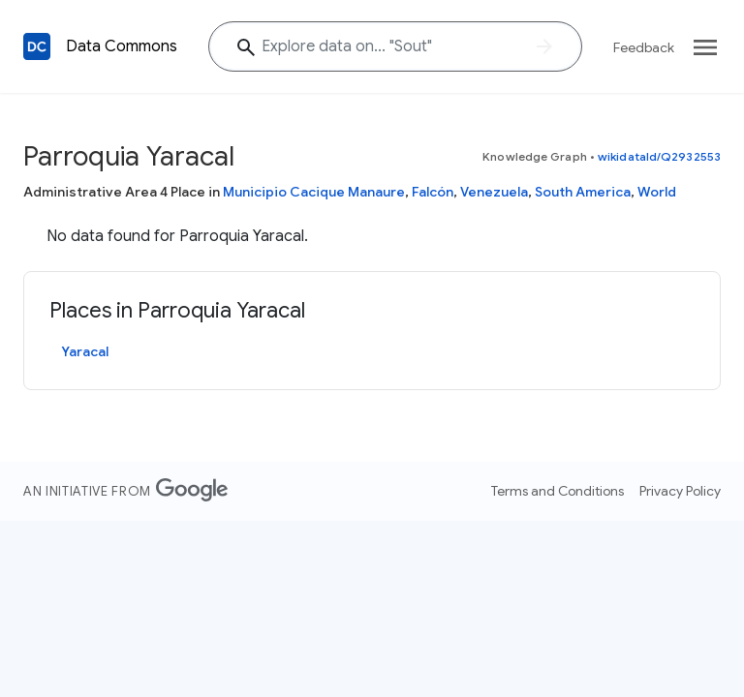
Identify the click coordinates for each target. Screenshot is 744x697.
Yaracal (84, 351)
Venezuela (494, 191)
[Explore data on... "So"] (395, 46)
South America (583, 191)
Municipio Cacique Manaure (314, 191)
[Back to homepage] (36, 46)
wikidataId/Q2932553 (659, 156)
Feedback (643, 47)
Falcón (432, 191)
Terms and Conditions (557, 491)
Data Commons (121, 46)
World (656, 191)
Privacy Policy (680, 491)
